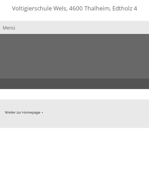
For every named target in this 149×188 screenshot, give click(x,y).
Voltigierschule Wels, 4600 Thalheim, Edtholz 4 (74, 8)
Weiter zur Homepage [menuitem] (22, 112)
